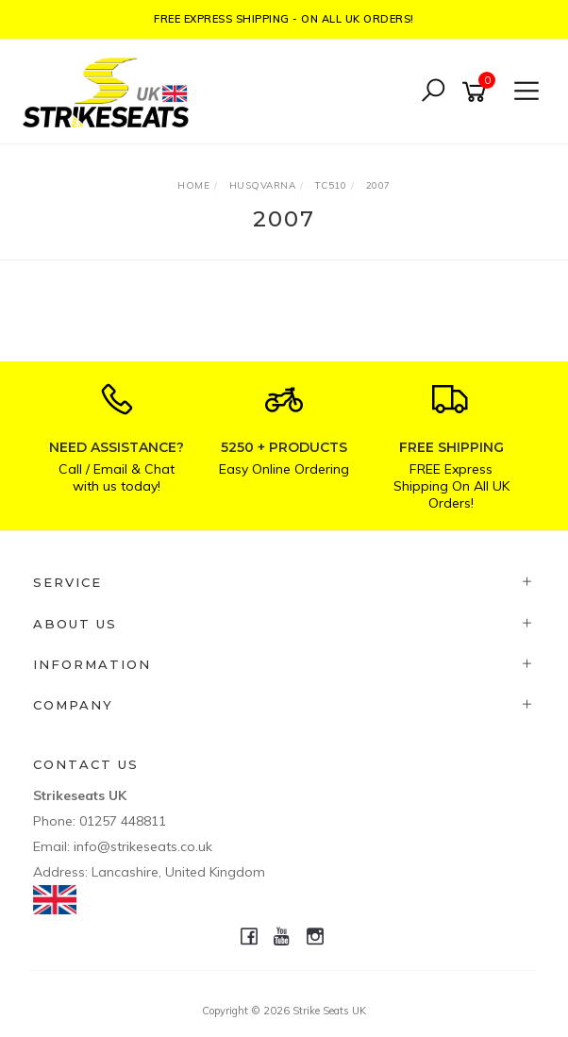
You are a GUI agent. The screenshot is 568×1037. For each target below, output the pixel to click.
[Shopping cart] (477, 92)
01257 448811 (122, 820)
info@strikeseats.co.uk (143, 846)
